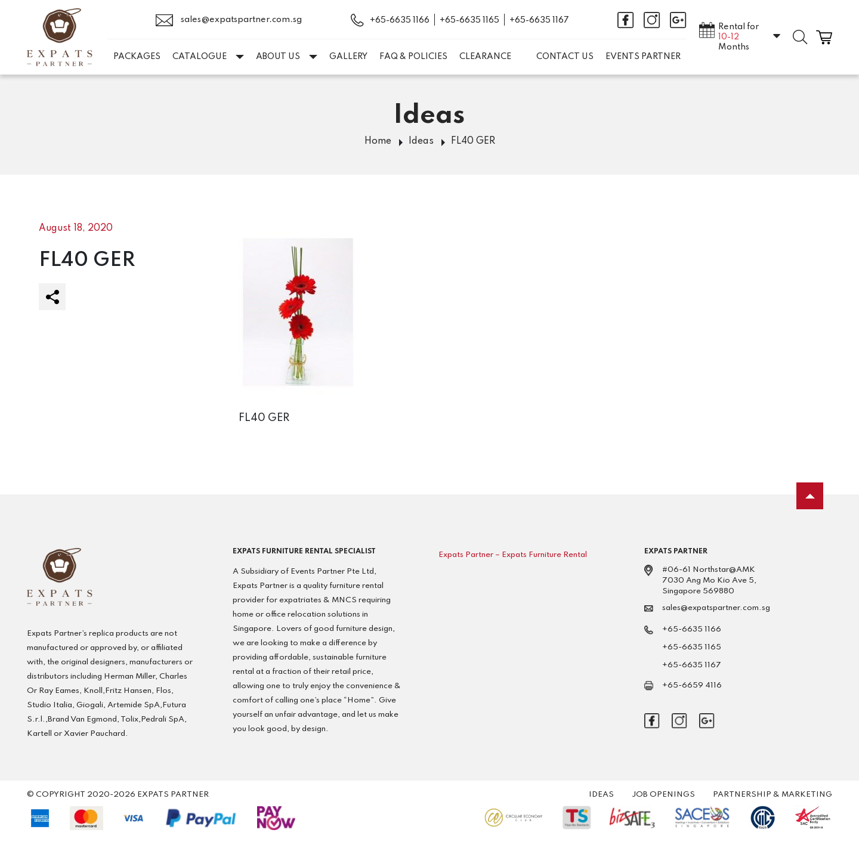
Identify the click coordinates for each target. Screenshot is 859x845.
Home (377, 141)
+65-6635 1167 (539, 20)
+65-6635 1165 (469, 20)
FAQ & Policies (413, 56)
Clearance (485, 56)
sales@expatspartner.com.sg (229, 20)
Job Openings (663, 794)
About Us (286, 56)
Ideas (421, 141)
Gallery (348, 56)
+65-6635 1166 (400, 20)
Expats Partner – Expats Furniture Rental (512, 555)
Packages (136, 56)
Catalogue (208, 56)
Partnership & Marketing (772, 794)
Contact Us (565, 56)
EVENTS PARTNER (643, 56)
